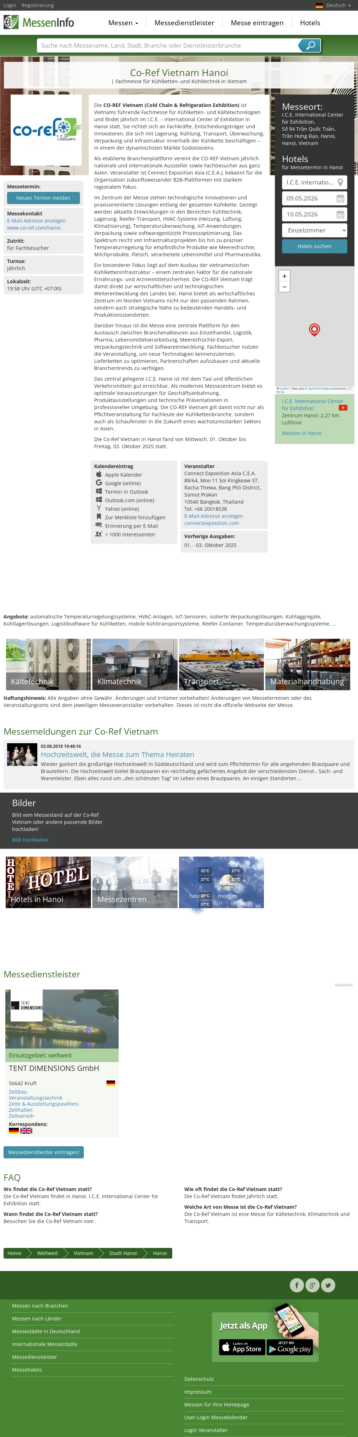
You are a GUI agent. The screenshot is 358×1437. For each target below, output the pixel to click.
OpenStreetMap (318, 388)
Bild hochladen (30, 839)
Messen (123, 22)
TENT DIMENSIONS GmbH (54, 1068)
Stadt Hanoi (123, 1253)
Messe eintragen (257, 22)
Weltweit (47, 1253)
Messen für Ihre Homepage (216, 1404)
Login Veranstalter (206, 1430)
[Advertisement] (178, 590)
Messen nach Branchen (40, 1305)
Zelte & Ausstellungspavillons (44, 1103)
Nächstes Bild (114, 1019)
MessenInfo (39, 22)
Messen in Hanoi (302, 433)
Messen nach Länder (37, 1318)
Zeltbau (18, 1091)
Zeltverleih (21, 1115)
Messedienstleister (184, 22)
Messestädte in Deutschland (46, 1331)
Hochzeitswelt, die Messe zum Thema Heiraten (117, 754)
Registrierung (38, 5)
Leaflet (283, 388)
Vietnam (83, 1253)
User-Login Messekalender (216, 1417)
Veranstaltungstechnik (35, 1097)
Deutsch (338, 5)
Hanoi (160, 1253)
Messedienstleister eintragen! (43, 1152)
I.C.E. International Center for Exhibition (312, 405)
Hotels (310, 22)
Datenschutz (199, 1379)
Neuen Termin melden (43, 197)
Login (10, 5)
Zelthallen (21, 1109)
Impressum (197, 1391)
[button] (314, 330)
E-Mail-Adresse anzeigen (36, 220)
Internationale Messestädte (44, 1344)
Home (14, 1253)
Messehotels (27, 1369)
